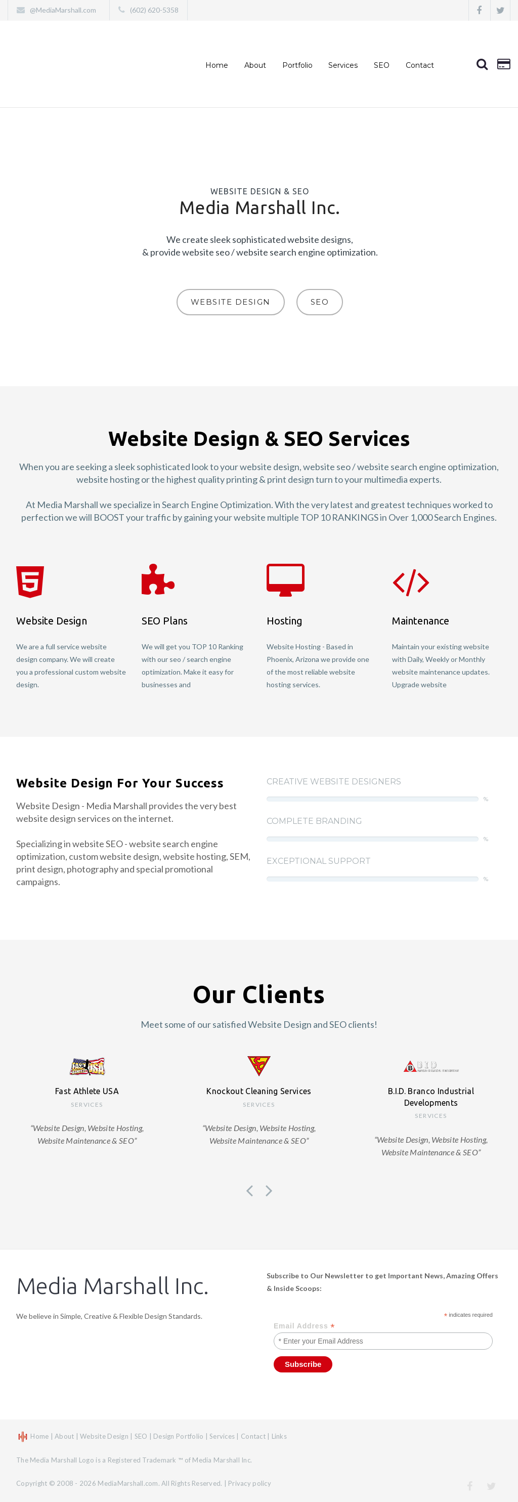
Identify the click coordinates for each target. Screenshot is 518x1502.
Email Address (304, 1326)
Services (343, 65)
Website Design (231, 302)
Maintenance (420, 621)
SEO (320, 302)
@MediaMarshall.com (65, 10)
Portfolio (297, 65)
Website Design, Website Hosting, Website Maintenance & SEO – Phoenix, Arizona (82, 64)
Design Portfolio (178, 1436)
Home (216, 65)
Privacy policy (249, 1483)
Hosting (285, 621)
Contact (420, 65)
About (255, 65)
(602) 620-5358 (154, 10)
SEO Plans (165, 621)
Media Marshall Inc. (112, 1286)
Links (279, 1436)
